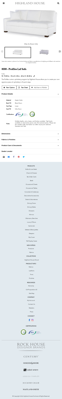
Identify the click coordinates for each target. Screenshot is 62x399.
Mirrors (31, 214)
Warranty (31, 286)
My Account (31, 300)
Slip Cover (31, 237)
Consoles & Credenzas (32, 192)
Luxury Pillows (31, 222)
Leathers (31, 270)
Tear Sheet (23, 87)
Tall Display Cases (31, 241)
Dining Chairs (31, 203)
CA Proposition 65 (31, 289)
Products (31, 248)
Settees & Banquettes (31, 229)
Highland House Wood (31, 260)
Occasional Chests (31, 184)
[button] (18, 52)
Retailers (31, 308)
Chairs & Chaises (31, 173)
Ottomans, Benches (31, 218)
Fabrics (31, 252)
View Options (9, 87)
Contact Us (31, 304)
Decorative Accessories (31, 195)
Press (31, 312)
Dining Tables (31, 207)
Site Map (31, 293)
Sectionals (31, 226)
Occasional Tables (31, 188)
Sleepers (31, 233)
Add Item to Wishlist (39, 87)
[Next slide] (59, 51)
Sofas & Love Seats (31, 169)
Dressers (31, 211)
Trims (31, 274)
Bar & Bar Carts (31, 177)
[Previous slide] (2, 51)
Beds (31, 180)
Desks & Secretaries (31, 199)
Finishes (31, 278)
